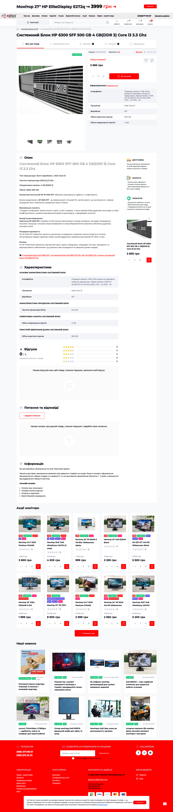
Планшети (56, 783)
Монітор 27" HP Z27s (56, 605)
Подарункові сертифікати (26, 789)
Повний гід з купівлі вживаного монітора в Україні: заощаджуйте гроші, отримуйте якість (68, 686)
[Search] (107, 22)
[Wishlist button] (146, 60)
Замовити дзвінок (162, 16)
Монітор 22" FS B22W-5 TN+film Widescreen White (86, 542)
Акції (84, 16)
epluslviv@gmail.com (98, 780)
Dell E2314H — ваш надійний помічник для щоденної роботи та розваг (139, 684)
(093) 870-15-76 (24, 755)
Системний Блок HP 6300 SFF (36, 255)
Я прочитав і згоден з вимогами (88, 758)
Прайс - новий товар (105, 16)
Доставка (36, 16)
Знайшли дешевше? (98, 59)
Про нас (27, 16)
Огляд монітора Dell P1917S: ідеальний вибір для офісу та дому (68, 731)
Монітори (56, 775)
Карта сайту (21, 783)
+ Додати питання (32, 416)
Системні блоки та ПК (29, 29)
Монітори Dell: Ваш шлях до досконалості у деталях (103, 729)
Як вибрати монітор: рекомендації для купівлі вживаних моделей (102, 684)
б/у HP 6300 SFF (89, 255)
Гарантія (52, 16)
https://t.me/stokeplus (150, 753)
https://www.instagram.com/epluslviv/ (144, 753)
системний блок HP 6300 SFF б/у (66, 255)
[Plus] (103, 76)
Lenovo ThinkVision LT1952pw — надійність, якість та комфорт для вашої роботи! (32, 731)
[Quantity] (98, 76)
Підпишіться (104, 753)
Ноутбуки (56, 780)
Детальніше (102, 805)
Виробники (21, 786)
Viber (141, 779)
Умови (61, 16)
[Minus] (92, 76)
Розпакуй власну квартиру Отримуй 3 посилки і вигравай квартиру (31, 686)
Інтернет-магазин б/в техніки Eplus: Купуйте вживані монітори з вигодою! (140, 731)
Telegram (142, 775)
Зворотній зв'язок (73, 16)
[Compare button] (152, 60)
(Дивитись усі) (112, 86)
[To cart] (149, 260)
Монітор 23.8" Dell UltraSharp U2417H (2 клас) (56, 545)
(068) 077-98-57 (24, 752)
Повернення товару (24, 780)
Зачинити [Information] (150, 6)
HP (118, 52)
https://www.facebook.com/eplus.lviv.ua (138, 753)
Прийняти (139, 802)
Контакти (20, 778)
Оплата (44, 16)
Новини (92, 16)
